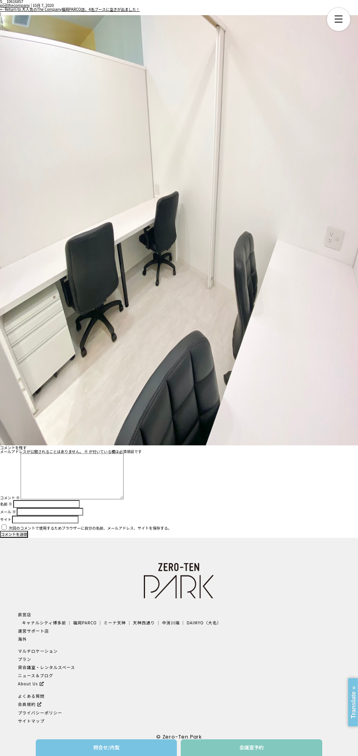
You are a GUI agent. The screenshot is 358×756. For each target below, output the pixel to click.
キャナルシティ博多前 (44, 623)
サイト (5, 519)
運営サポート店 (33, 631)
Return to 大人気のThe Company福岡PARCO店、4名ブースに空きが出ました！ (70, 9)
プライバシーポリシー (40, 713)
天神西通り (144, 623)
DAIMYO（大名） (204, 623)
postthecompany (15, 5)
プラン (24, 659)
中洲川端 (171, 623)
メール (8, 511)
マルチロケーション (38, 651)
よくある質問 (31, 696)
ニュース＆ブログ (35, 675)
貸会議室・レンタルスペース (46, 667)
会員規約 (27, 704)
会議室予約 (251, 747)
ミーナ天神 (115, 623)
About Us (28, 683)
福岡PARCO (85, 623)
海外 (22, 639)
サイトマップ (31, 721)
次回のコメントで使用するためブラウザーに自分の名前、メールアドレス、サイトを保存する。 (90, 528)
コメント (10, 498)
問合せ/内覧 (106, 747)
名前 (6, 504)
